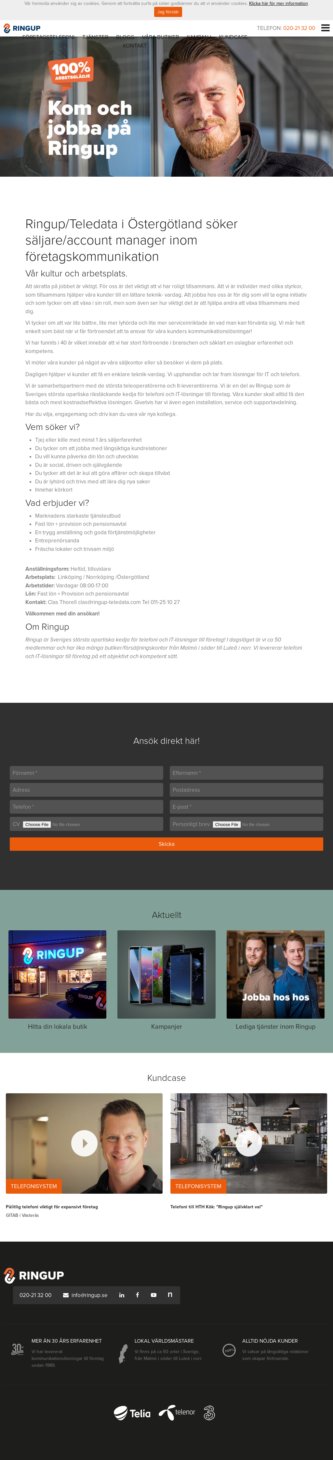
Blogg (125, 37)
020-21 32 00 (299, 28)
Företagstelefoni (48, 37)
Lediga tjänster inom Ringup (275, 1027)
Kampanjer (166, 1027)
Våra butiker (160, 37)
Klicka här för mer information (278, 3)
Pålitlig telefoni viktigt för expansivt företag (52, 1207)
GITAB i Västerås (22, 1215)
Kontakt (135, 45)
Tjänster (95, 37)
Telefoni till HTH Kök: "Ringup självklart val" (216, 1207)
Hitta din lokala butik (57, 1027)
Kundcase (233, 37)
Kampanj (199, 37)
